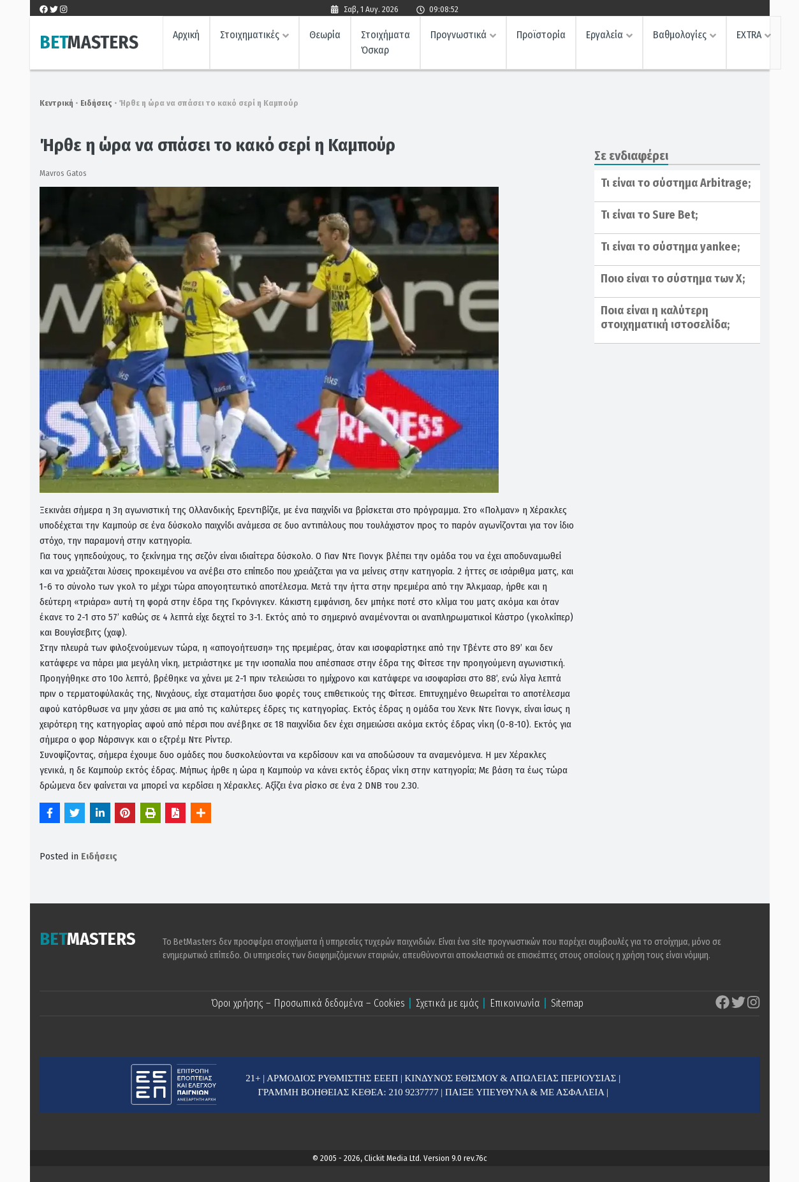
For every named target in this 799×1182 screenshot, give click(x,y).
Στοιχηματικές (249, 35)
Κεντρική (56, 103)
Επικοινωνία (515, 1003)
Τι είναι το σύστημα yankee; (670, 247)
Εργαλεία (604, 35)
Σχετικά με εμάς (447, 1003)
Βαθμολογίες (680, 35)
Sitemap (567, 1003)
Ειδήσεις (96, 103)
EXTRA (749, 35)
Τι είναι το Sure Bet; (649, 215)
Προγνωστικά (458, 35)
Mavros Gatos (63, 173)
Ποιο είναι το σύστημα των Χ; (673, 279)
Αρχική (186, 35)
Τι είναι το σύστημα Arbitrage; (676, 183)
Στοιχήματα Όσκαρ (385, 43)
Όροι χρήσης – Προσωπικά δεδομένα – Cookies (308, 1003)
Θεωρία (325, 35)
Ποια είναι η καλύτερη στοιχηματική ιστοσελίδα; (665, 317)
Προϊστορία (541, 35)
